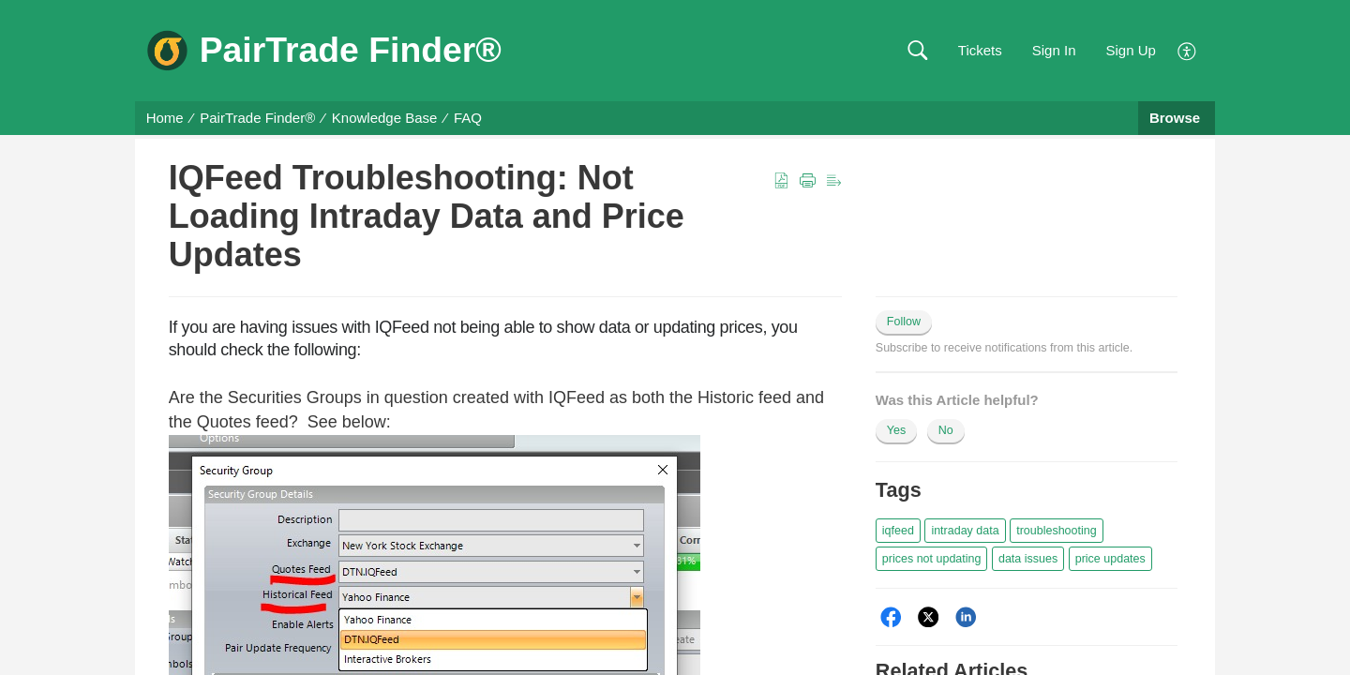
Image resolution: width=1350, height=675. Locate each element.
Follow (904, 321)
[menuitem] (1187, 49)
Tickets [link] (980, 50)
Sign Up (1130, 50)
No (945, 430)
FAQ (468, 118)
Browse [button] (1176, 118)
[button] (917, 51)
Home (165, 118)
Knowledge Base (385, 118)
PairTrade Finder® (257, 118)
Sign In (1054, 50)
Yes (896, 430)
